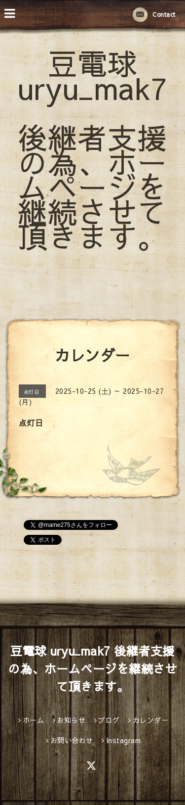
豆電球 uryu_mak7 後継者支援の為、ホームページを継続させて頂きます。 (92, 149)
